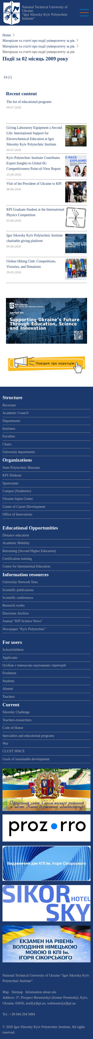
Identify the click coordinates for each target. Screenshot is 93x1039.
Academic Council (15, 413)
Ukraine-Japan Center (17, 499)
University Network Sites (20, 582)
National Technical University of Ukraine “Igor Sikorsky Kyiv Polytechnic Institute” (45, 12)
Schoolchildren (13, 650)
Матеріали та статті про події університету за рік (38, 41)
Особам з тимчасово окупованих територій (34, 665)
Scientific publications (18, 590)
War (5, 743)
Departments (11, 421)
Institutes (8, 428)
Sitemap (17, 992)
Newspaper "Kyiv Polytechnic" (24, 629)
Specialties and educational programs (28, 736)
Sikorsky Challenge (16, 712)
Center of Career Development (23, 507)
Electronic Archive (15, 613)
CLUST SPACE (13, 751)
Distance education (15, 535)
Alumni (7, 689)
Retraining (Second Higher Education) (29, 551)
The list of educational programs (29, 102)
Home (6, 35)
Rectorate (9, 405)
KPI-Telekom (11, 475)
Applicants (10, 658)
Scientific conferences (17, 598)
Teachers (8, 697)
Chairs (7, 444)
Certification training (17, 559)
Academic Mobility (16, 543)
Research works (13, 605)
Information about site (41, 992)
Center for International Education (26, 566)
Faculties (8, 436)
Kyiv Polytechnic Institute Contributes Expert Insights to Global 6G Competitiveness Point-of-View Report (33, 163)
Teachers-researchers (16, 720)
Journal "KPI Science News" (22, 621)
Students (8, 681)
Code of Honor (12, 728)
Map (5, 992)
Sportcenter (10, 483)
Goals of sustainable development (25, 759)
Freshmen (9, 673)
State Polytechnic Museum (21, 468)
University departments (18, 452)
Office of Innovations (17, 514)
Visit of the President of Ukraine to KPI (34, 184)
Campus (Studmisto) (16, 491)
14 (5, 77)
